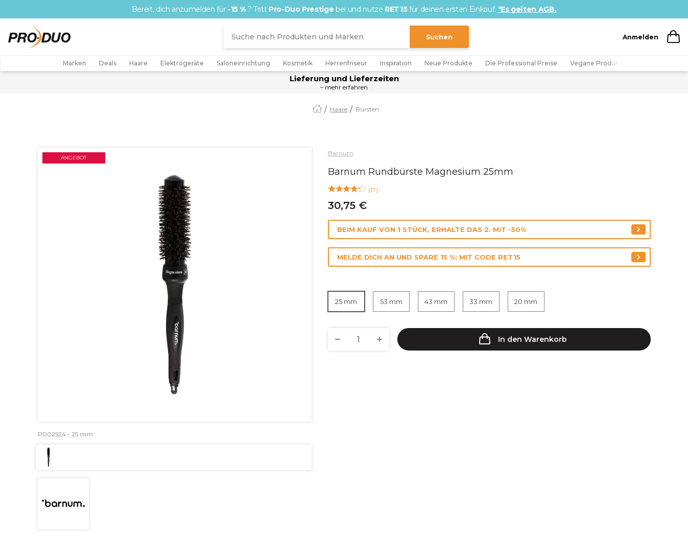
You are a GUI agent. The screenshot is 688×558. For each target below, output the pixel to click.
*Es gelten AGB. (527, 9)
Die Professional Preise (521, 63)
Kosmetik (298, 63)
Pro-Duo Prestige (301, 9)
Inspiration (396, 63)
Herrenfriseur (346, 63)
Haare (138, 63)
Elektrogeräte (182, 63)
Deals (107, 63)
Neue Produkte (448, 63)
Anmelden (640, 37)
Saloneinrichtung (243, 63)
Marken (74, 63)
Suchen (439, 37)
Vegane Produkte (598, 63)
